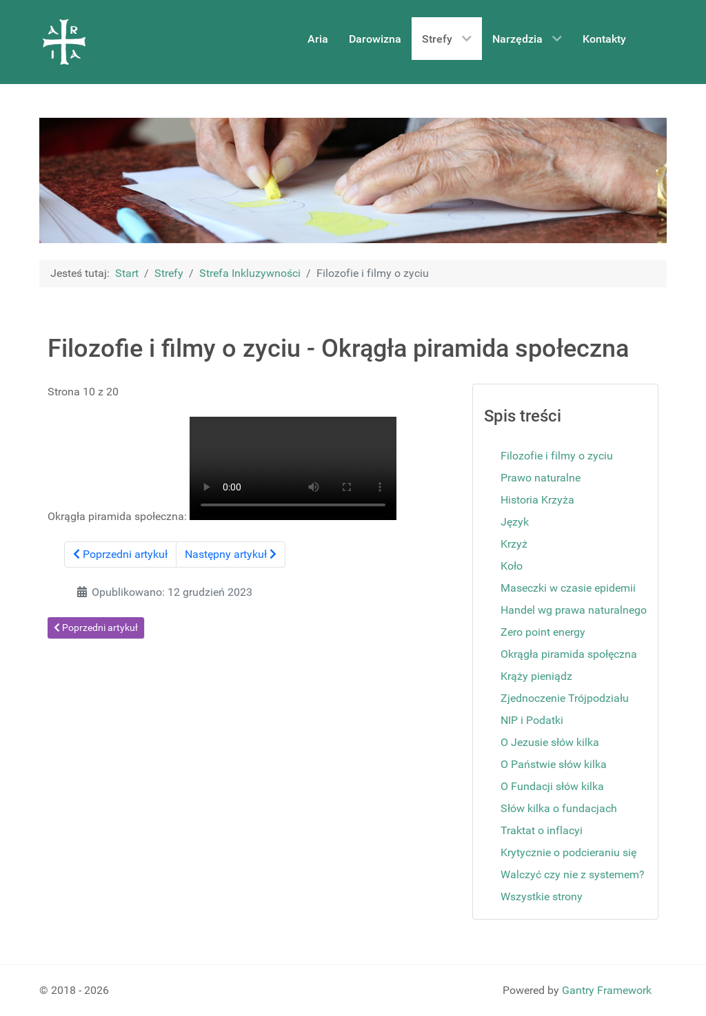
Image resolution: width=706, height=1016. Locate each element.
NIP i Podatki (532, 720)
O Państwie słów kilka (554, 764)
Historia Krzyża (537, 499)
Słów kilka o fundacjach (559, 808)
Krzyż (514, 543)
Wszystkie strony (542, 896)
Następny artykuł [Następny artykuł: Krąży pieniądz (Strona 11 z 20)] (230, 554)
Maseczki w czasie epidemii (568, 587)
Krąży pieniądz (536, 676)
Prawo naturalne (541, 477)
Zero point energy (543, 632)
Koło (512, 565)
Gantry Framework (607, 990)
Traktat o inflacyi (542, 830)
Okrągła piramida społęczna (569, 654)
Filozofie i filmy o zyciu (557, 455)
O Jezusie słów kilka (550, 742)
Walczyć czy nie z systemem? (573, 874)
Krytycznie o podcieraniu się (568, 852)
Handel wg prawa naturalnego (574, 609)
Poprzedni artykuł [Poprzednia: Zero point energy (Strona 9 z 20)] (120, 554)
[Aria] (64, 41)
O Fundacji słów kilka (552, 786)
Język (515, 521)
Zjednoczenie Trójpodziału (565, 698)
